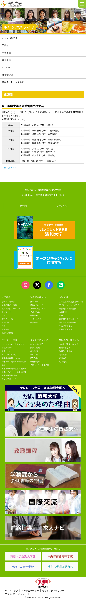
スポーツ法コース (37, 309)
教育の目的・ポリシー (11, 309)
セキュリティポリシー (53, 590)
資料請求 (23, 206)
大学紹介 (6, 297)
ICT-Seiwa (7, 67)
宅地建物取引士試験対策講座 (14, 369)
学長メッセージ (8, 302)
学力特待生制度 (65, 326)
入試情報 (63, 297)
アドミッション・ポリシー (70, 305)
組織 (3, 315)
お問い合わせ (62, 206)
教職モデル (6, 351)
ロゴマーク (6, 312)
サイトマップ (11, 590)
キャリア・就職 (9, 340)
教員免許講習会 (65, 351)
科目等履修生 (64, 348)
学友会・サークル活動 (13, 82)
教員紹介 (34, 322)
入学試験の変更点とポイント (71, 302)
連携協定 (63, 358)
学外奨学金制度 (65, 329)
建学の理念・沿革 (9, 305)
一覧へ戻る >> (9, 168)
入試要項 (63, 312)
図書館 (5, 45)
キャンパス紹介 (9, 38)
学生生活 (6, 53)
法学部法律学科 (38, 297)
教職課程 (34, 315)
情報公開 (5, 322)
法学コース (35, 302)
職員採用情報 (7, 333)
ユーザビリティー (30, 590)
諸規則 (4, 326)
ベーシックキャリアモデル (13, 344)
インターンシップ (9, 355)
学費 (61, 315)
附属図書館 (35, 348)
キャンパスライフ (39, 340)
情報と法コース (36, 305)
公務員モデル (7, 348)
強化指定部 (7, 75)
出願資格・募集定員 (67, 309)
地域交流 (63, 362)
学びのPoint (35, 312)
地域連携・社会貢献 (69, 340)
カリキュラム (36, 319)
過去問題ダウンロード (68, 319)
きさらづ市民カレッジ (68, 344)
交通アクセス (7, 319)
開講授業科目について (11, 358)
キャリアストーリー (10, 379)
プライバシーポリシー (16, 594)
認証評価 (5, 329)
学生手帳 (6, 60)
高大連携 (63, 355)
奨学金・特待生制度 (67, 322)
